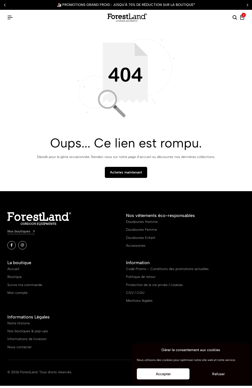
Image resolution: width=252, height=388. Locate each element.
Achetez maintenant (126, 174)
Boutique (14, 279)
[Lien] (11, 247)
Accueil (13, 271)
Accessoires (135, 248)
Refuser (218, 374)
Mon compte (17, 295)
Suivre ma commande (24, 287)
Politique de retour (141, 279)
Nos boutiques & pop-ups (27, 333)
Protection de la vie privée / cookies (154, 287)
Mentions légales (139, 303)
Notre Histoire (18, 325)
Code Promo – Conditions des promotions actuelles (167, 271)
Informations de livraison (27, 341)
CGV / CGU (135, 295)
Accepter (163, 374)
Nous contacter (19, 349)
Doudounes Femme (141, 232)
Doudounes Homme (142, 224)
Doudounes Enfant (140, 240)
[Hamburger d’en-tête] (10, 17)
